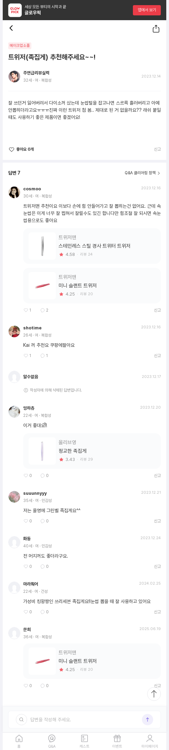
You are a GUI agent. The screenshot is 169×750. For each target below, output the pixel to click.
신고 (157, 149)
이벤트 (117, 746)
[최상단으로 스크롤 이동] (154, 694)
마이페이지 (149, 746)
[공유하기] (156, 28)
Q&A (52, 746)
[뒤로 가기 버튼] (12, 28)
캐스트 (84, 746)
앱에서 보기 (147, 10)
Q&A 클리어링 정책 (140, 173)
